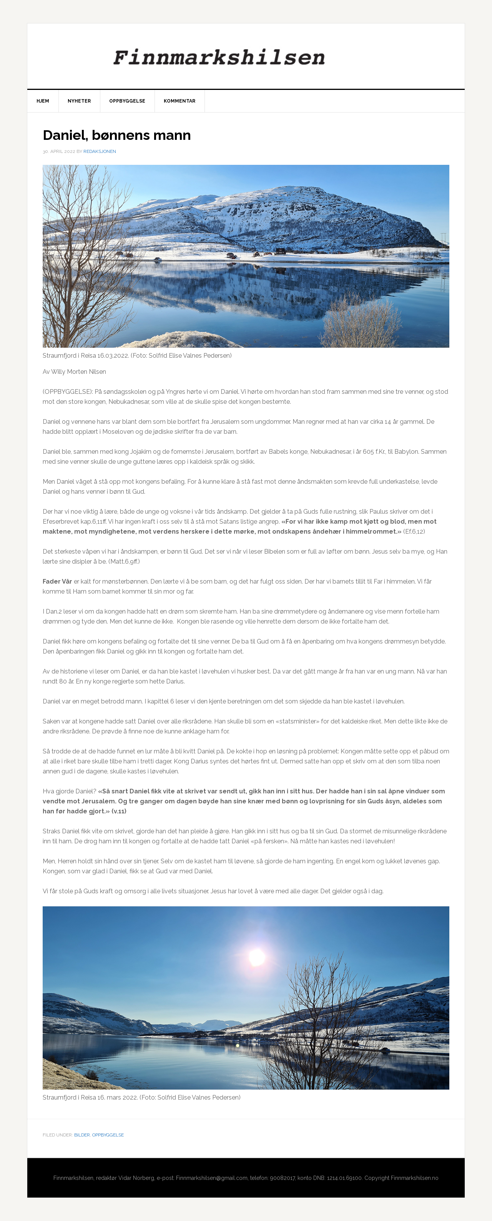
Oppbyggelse (108, 1135)
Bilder (82, 1135)
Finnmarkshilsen (246, 56)
